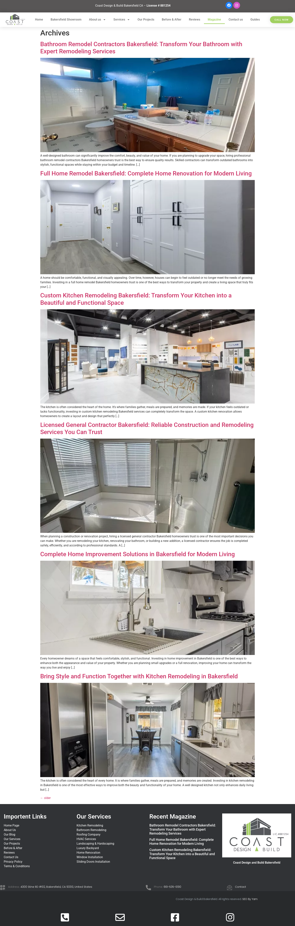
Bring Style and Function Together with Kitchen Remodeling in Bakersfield (139, 676)
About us (97, 19)
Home (39, 19)
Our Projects (146, 19)
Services (121, 19)
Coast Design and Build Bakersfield (256, 862)
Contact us (236, 19)
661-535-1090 (172, 887)
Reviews (194, 19)
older (45, 798)
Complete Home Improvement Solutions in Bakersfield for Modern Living (137, 554)
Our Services (94, 816)
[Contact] (229, 887)
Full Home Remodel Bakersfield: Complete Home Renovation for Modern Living (146, 173)
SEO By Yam (250, 899)
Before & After (171, 19)
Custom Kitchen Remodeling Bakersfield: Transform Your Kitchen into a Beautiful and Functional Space (182, 854)
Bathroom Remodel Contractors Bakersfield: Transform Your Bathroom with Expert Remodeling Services (182, 829)
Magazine (214, 19)
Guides (255, 19)
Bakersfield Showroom (66, 19)
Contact (240, 887)
